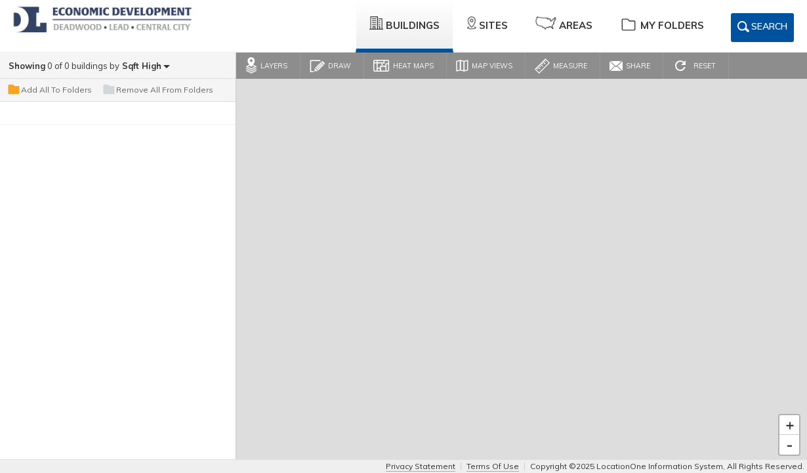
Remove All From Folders (157, 90)
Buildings (404, 24)
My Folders (662, 24)
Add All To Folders (49, 90)
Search (762, 29)
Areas (563, 24)
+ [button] (790, 425)
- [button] (789, 445)
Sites (487, 24)
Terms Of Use (492, 466)
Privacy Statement (420, 466)
